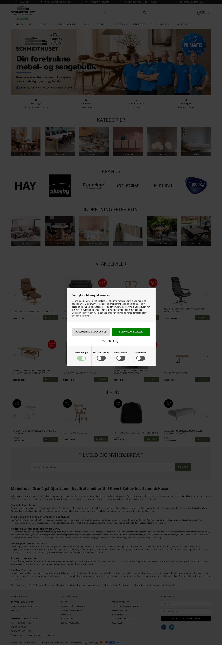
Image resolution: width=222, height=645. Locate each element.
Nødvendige (81, 353)
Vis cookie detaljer (111, 341)
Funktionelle (121, 353)
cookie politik (83, 315)
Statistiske (141, 353)
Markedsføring (101, 353)
